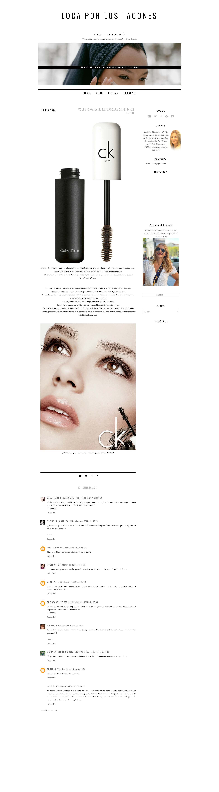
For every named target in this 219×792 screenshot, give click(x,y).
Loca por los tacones (109, 15)
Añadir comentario (49, 710)
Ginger (51, 625)
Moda (99, 93)
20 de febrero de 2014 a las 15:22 (70, 686)
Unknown (52, 581)
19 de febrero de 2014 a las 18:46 (84, 602)
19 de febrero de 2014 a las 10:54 (84, 521)
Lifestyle (130, 93)
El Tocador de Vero (58, 602)
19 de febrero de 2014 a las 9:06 (88, 497)
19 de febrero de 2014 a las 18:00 (72, 581)
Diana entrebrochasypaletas (63, 651)
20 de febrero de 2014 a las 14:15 (71, 669)
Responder (51, 513)
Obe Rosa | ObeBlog (58, 521)
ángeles (51, 669)
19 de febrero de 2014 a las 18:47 (69, 625)
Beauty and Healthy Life (60, 497)
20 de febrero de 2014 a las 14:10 (95, 651)
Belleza (113, 93)
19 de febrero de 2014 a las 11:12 (74, 547)
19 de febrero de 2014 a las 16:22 (71, 564)
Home (87, 93)
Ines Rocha (53, 547)
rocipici (52, 564)
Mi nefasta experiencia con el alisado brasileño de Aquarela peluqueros (160, 234)
